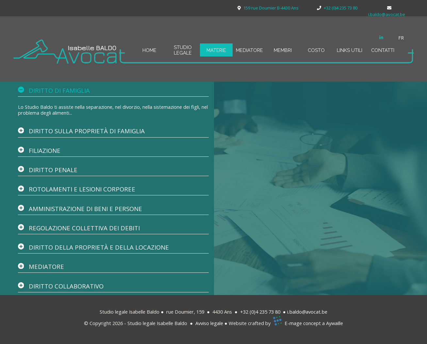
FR (401, 37)
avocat (313, 311)
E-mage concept (303, 323)
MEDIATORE (249, 50)
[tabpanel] (404, 37)
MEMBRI (283, 50)
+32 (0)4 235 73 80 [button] (260, 311)
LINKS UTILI (349, 50)
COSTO (316, 50)
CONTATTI (382, 50)
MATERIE (216, 50)
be (324, 311)
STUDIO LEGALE (183, 50)
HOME (149, 50)
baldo (295, 311)
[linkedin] (381, 37)
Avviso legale (209, 323)
